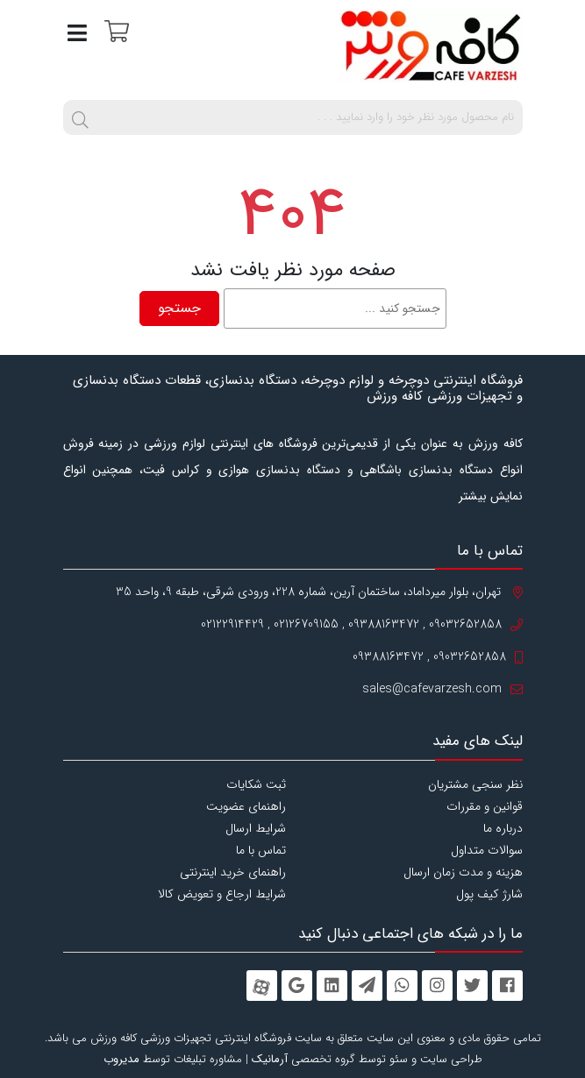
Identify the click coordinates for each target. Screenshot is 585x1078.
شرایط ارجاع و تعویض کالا (222, 894)
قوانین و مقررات (484, 806)
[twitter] (472, 985)
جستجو (179, 308)
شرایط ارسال (255, 828)
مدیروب (121, 1059)
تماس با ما (261, 850)
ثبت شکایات (256, 784)
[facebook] (507, 985)
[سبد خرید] (114, 30)
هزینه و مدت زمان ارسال (463, 872)
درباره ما (503, 828)
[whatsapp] (402, 985)
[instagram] (437, 985)
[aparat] (261, 985)
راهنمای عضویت (246, 806)
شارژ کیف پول (489, 894)
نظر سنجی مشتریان (475, 784)
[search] (80, 117)
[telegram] (367, 985)
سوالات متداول (487, 850)
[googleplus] (297, 985)
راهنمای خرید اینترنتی (233, 872)
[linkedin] (332, 985)
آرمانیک (270, 1059)
